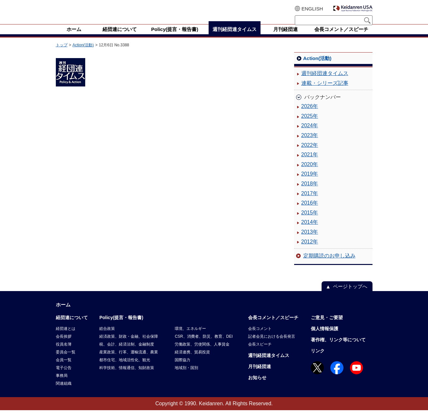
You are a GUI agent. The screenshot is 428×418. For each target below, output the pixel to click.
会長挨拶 (63, 344)
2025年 (309, 124)
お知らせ (257, 385)
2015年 (309, 220)
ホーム (63, 312)
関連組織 (63, 391)
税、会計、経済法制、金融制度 (126, 352)
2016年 (309, 210)
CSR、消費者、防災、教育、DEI (203, 344)
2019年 (309, 181)
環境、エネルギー (190, 336)
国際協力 (182, 367)
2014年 (309, 230)
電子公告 (63, 375)
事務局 (62, 383)
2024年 (309, 133)
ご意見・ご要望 (327, 325)
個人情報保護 (324, 336)
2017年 (309, 201)
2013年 (309, 239)
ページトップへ (350, 294)
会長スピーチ (260, 352)
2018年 (309, 191)
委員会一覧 (65, 360)
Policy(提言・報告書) (121, 325)
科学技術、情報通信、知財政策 (126, 375)
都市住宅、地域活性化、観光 (124, 367)
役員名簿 (63, 352)
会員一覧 (63, 367)
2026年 (309, 114)
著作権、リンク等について (338, 347)
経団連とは (65, 336)
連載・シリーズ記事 (324, 91)
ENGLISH (312, 8)
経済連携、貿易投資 (192, 360)
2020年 (309, 172)
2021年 (309, 162)
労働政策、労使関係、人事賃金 (202, 352)
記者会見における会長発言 (271, 344)
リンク (318, 358)
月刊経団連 (259, 374)
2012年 (309, 249)
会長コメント (260, 336)
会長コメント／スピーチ (273, 325)
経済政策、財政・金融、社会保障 (128, 344)
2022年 (309, 153)
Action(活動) (83, 53)
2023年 (309, 143)
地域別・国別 (186, 375)
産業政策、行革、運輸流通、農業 (128, 360)
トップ (62, 53)
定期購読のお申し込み (329, 263)
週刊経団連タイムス (324, 81)
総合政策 (107, 336)
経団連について (72, 325)
